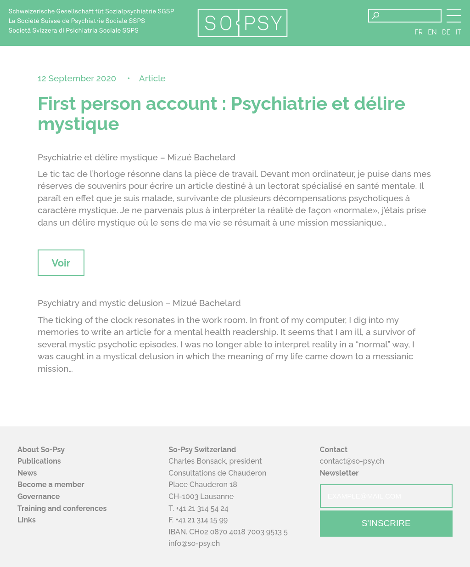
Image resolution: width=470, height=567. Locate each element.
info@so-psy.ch (194, 543)
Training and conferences (61, 508)
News (27, 473)
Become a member (50, 484)
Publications (39, 461)
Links (26, 520)
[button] (454, 16)
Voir (60, 263)
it (458, 32)
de (446, 32)
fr (419, 32)
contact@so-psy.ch (352, 461)
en (432, 32)
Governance (38, 496)
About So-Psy (41, 449)
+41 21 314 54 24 (202, 508)
